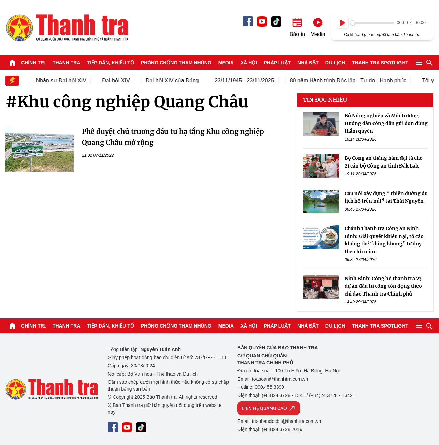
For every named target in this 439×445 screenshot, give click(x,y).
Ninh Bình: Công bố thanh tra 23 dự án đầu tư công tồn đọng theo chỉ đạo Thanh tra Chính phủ (383, 286)
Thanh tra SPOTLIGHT (380, 62)
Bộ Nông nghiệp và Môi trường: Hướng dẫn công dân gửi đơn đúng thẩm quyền (386, 123)
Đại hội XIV (118, 80)
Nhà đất (308, 62)
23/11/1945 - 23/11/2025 (246, 80)
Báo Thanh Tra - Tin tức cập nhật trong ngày (66, 28)
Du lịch (335, 62)
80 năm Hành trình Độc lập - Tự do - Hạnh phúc (350, 80)
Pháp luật (277, 62)
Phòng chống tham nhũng (176, 62)
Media (226, 62)
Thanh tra (67, 62)
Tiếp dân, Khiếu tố (110, 62)
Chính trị (33, 62)
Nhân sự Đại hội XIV (64, 80)
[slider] (372, 23)
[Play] (343, 23)
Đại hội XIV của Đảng (174, 80)
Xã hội (248, 62)
